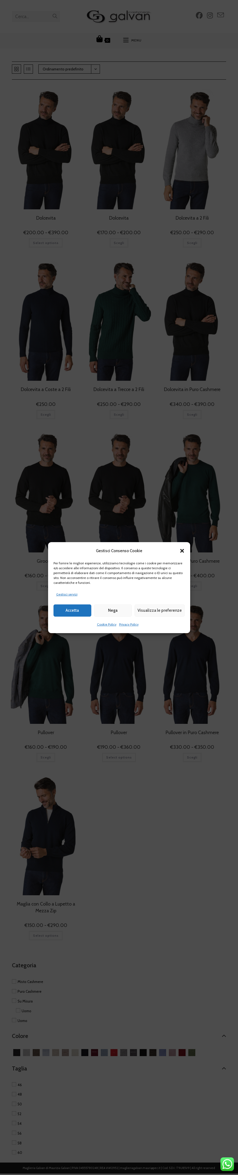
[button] (182, 551)
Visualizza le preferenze (160, 610)
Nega (113, 610)
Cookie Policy (106, 624)
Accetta (72, 610)
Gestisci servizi (67, 594)
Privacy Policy (129, 624)
